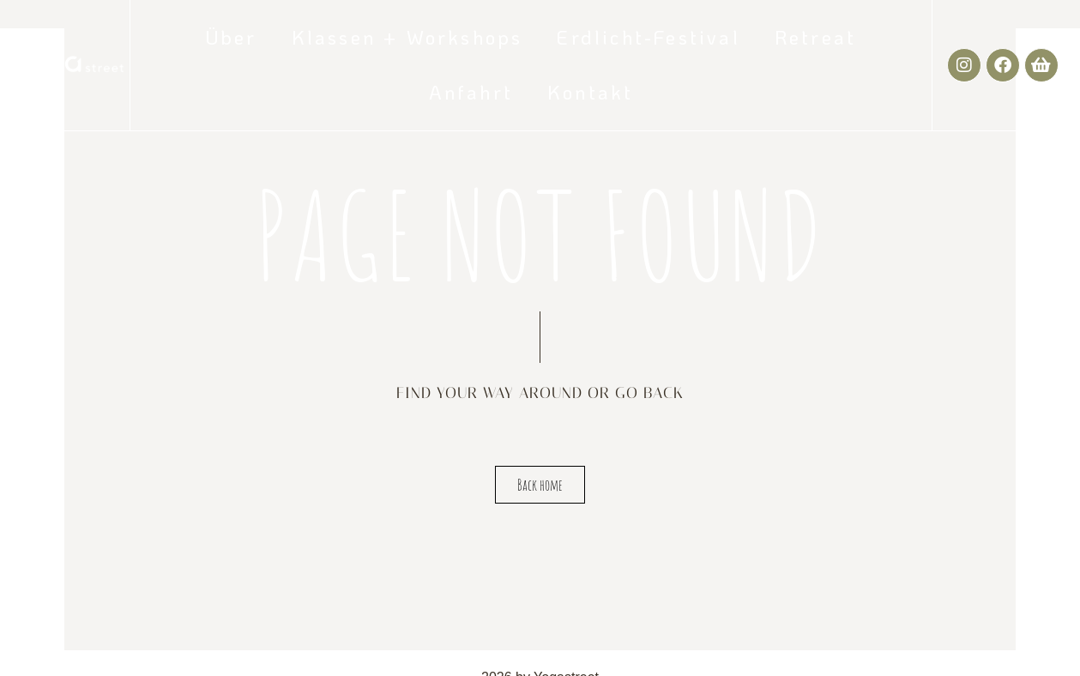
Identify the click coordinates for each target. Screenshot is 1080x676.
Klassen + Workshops (407, 37)
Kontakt (590, 92)
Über (231, 37)
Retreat (815, 37)
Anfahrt (471, 92)
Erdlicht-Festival (648, 37)
